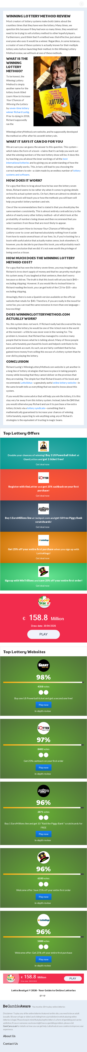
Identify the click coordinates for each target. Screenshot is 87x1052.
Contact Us (10, 1043)
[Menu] (81, 4)
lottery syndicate (36, 408)
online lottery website (64, 382)
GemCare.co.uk (10, 1026)
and (43, 580)
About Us (9, 1036)
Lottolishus (26, 382)
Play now (43, 704)
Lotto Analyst (9, 4)
